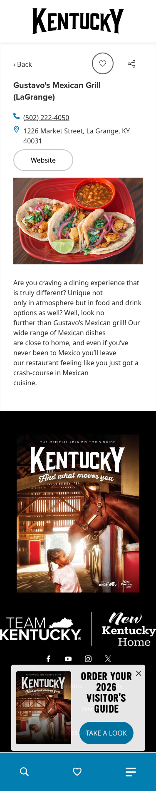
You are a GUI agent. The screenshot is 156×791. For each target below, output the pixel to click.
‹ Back (22, 64)
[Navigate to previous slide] (23, 221)
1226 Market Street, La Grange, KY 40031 (76, 136)
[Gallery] (78, 221)
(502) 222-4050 (46, 117)
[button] (24, 771)
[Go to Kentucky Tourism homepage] (78, 21)
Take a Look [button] (106, 733)
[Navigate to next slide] (132, 221)
